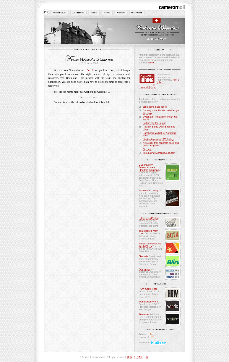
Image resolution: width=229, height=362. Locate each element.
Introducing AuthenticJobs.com (159, 153)
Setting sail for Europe (154, 123)
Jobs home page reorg (155, 106)
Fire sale (147, 149)
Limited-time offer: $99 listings (158, 139)
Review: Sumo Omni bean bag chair (159, 128)
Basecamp (144, 269)
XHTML (138, 357)
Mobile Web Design (149, 190)
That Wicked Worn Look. (148, 232)
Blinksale (143, 256)
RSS (129, 357)
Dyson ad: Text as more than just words (160, 118)
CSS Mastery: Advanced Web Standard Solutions (149, 167)
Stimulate (144, 314)
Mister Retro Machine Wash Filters (150, 244)
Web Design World (148, 301)
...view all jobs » (147, 87)
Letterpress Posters (149, 218)
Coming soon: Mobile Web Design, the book (161, 111)
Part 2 (90, 70)
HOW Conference (148, 289)
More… (152, 62)
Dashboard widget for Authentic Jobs (159, 134)
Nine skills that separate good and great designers (161, 144)
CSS (147, 357)
